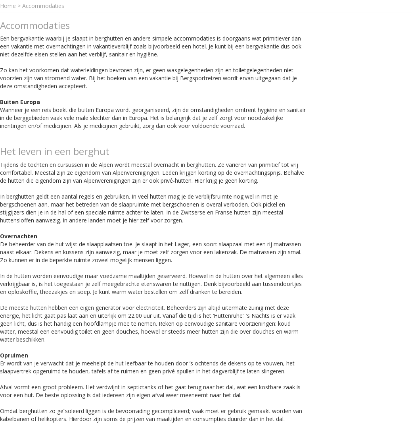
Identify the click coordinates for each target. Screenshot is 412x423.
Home (8, 6)
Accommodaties (43, 6)
